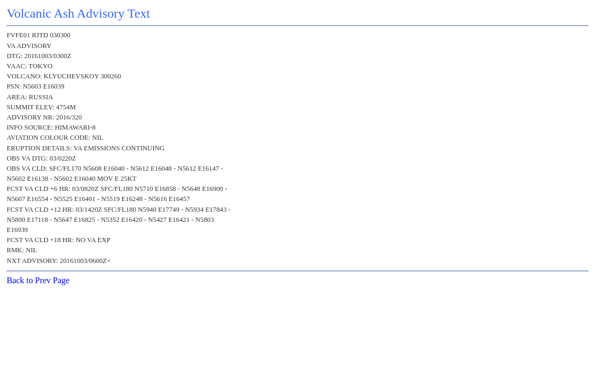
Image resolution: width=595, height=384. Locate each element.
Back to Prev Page (37, 280)
